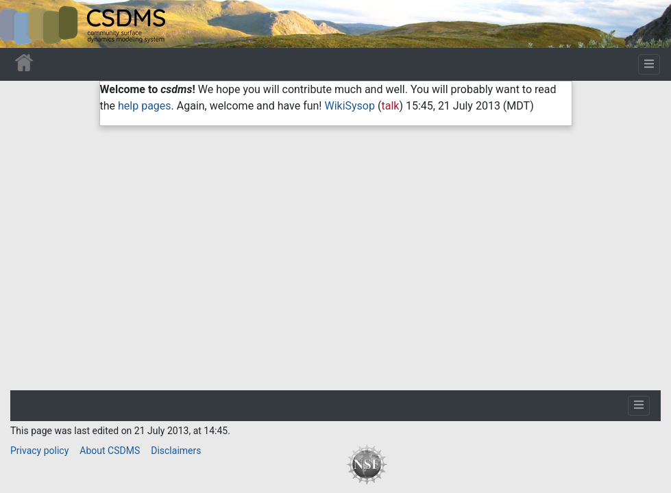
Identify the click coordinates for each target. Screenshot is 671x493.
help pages (144, 105)
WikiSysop (349, 105)
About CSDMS (110, 450)
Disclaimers (176, 450)
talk (390, 105)
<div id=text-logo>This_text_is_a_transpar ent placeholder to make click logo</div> (22, 24)
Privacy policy (39, 450)
